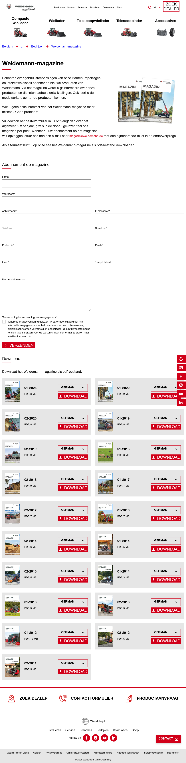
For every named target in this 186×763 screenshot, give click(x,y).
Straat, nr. (101, 228)
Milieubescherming (103, 752)
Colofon (37, 752)
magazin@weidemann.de (87, 136)
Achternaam (9, 210)
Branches (83, 7)
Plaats (99, 245)
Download (77, 397)
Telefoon (7, 228)
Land (5, 262)
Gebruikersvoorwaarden (78, 752)
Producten (59, 7)
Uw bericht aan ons (13, 279)
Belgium (7, 46)
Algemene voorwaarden (128, 752)
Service (71, 7)
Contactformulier (87, 698)
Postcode (8, 245)
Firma (5, 176)
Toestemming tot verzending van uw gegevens (29, 317)
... (21, 46)
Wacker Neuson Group (18, 752)
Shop (119, 7)
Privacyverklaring (54, 752)
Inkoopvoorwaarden (153, 752)
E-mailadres (102, 210)
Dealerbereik (173, 752)
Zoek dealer (171, 7)
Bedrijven (95, 7)
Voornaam (8, 193)
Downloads (108, 7)
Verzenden (18, 346)
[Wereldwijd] (93, 719)
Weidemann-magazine (62, 46)
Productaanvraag (152, 698)
